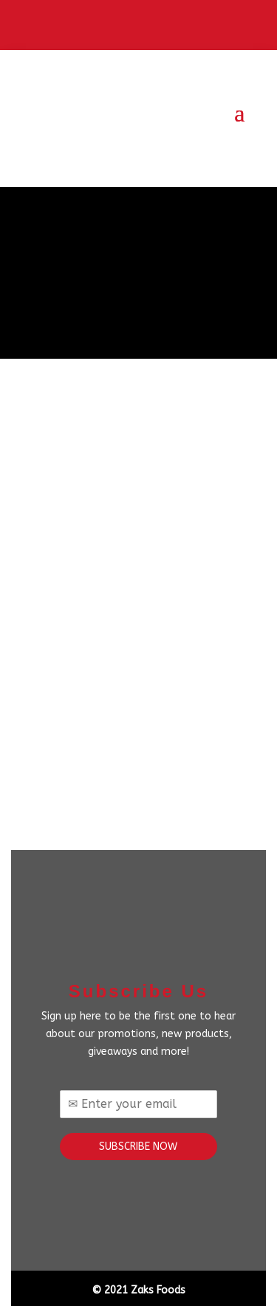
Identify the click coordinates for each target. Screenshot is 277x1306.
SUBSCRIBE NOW (138, 1146)
